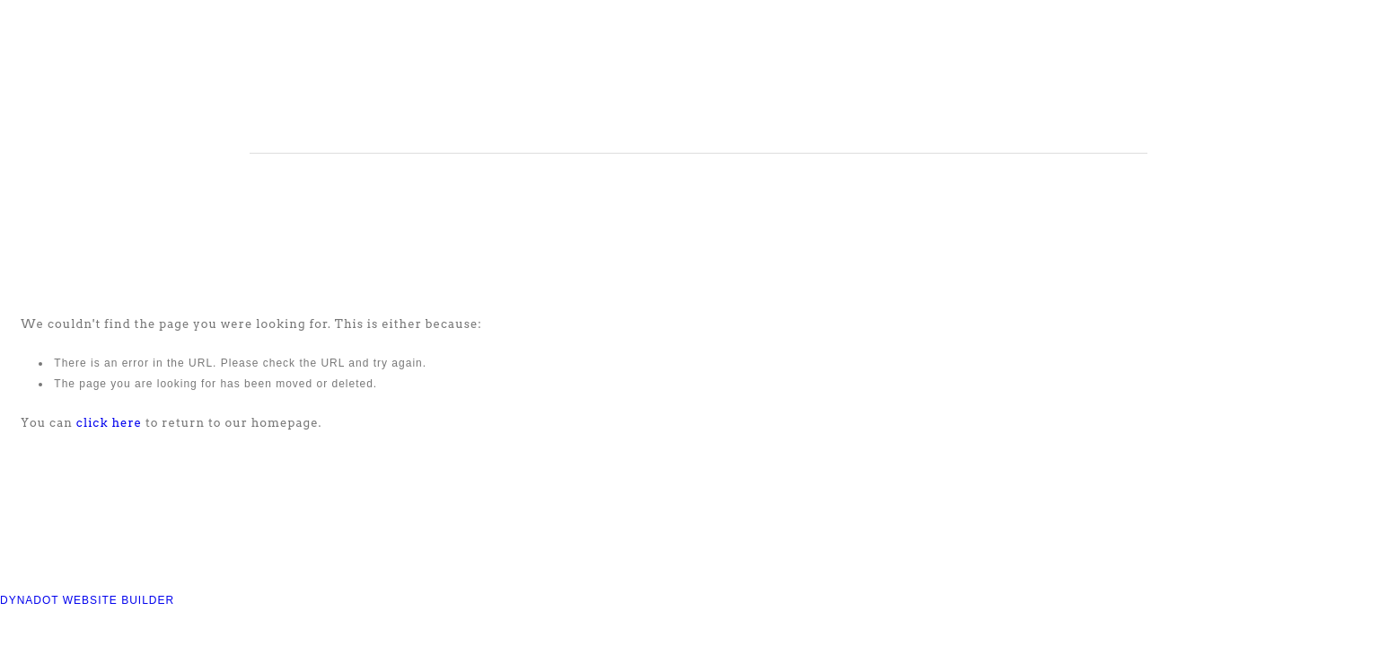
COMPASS (491, 80)
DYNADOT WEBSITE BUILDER (87, 600)
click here (109, 423)
